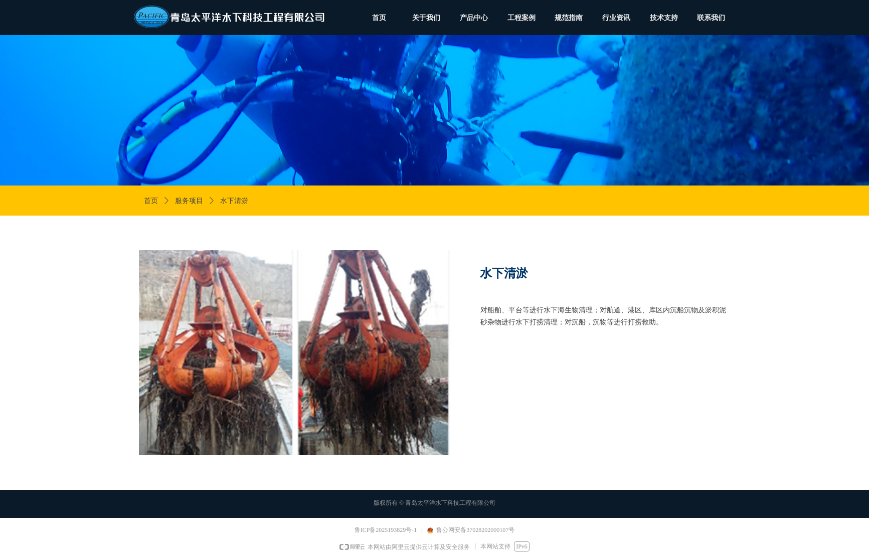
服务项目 (189, 201)
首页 (151, 201)
